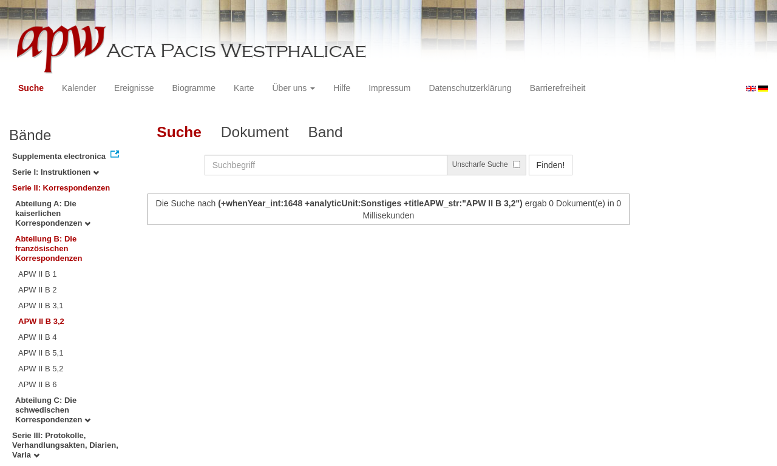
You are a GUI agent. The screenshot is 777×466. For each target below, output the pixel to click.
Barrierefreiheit (558, 88)
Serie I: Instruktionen (55, 172)
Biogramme (193, 88)
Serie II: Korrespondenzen (61, 187)
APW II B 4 (37, 337)
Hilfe (341, 88)
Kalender (79, 88)
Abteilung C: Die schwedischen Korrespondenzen (52, 410)
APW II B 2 (37, 289)
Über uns (294, 88)
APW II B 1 (37, 274)
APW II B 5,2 (40, 368)
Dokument (255, 132)
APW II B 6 (37, 384)
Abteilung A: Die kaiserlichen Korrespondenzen (52, 213)
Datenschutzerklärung (470, 88)
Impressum (389, 88)
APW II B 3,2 (41, 321)
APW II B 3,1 (40, 305)
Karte (244, 88)
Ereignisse (134, 88)
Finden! (551, 165)
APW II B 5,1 (40, 352)
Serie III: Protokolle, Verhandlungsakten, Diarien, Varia (65, 445)
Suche (31, 88)
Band (325, 132)
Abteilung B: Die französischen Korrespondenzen (49, 248)
